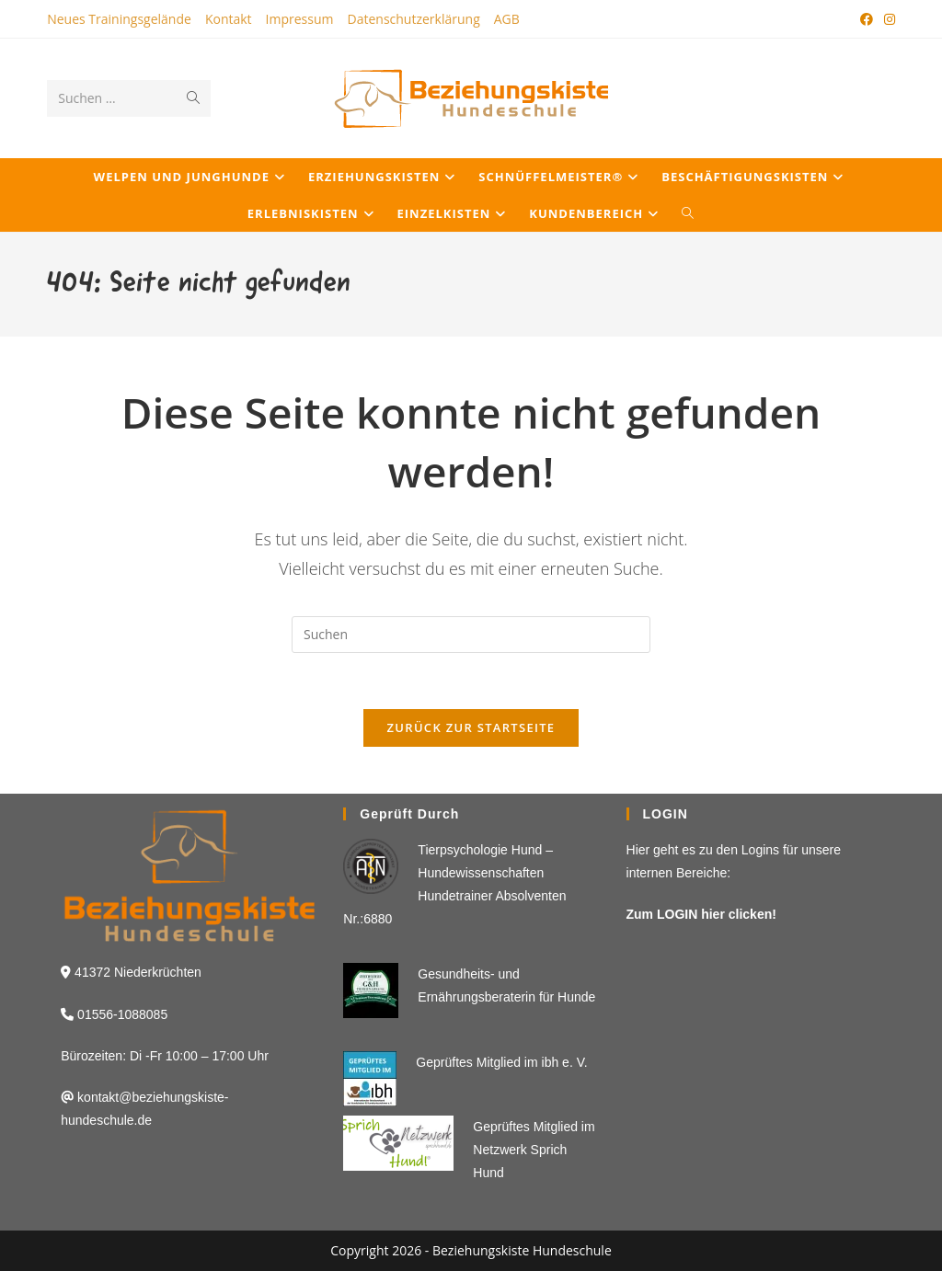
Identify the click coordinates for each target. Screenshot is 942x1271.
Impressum (300, 19)
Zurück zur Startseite (471, 727)
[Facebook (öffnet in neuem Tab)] (867, 19)
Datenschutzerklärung (414, 19)
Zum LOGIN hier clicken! (701, 914)
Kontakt (228, 19)
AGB (507, 19)
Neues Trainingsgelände (119, 19)
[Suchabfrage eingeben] (471, 634)
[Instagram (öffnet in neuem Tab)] (887, 19)
